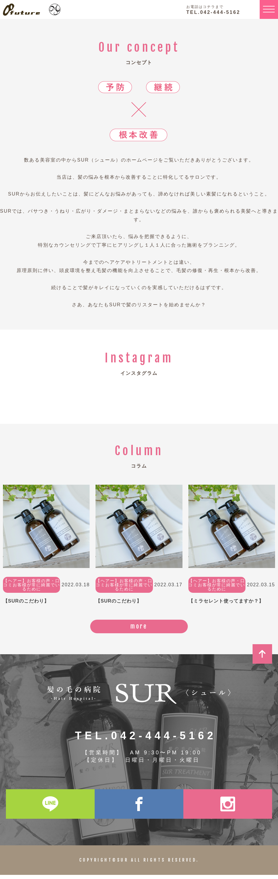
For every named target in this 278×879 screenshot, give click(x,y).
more (139, 628)
